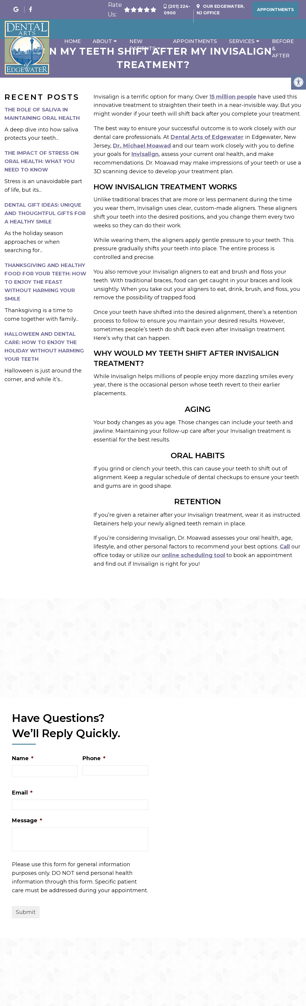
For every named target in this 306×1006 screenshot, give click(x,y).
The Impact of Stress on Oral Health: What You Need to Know (41, 161)
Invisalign (145, 154)
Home (72, 41)
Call (285, 546)
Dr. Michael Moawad (142, 145)
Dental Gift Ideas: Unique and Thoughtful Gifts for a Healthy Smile (45, 213)
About (102, 41)
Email (22, 792)
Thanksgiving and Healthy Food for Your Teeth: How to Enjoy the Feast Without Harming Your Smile (45, 282)
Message (27, 820)
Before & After (283, 48)
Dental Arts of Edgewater (207, 137)
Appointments (275, 9)
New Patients (142, 44)
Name (22, 758)
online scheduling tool (193, 555)
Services (242, 41)
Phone (93, 758)
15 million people (232, 96)
